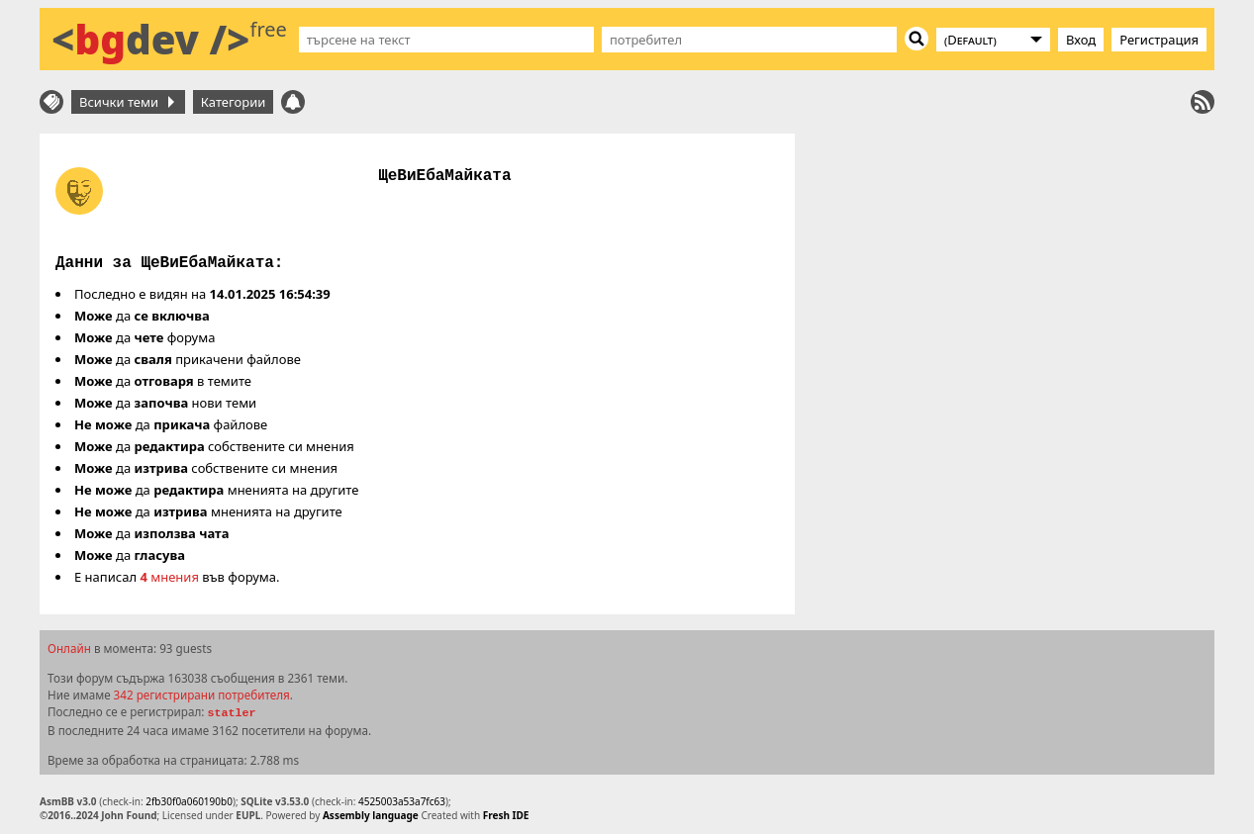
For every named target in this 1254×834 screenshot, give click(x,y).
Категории (233, 102)
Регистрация (1159, 39)
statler (231, 713)
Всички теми (126, 102)
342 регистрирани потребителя (202, 694)
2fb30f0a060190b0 (189, 801)
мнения (169, 577)
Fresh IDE (506, 815)
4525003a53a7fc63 (401, 801)
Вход (1081, 39)
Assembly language (371, 815)
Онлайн (69, 648)
